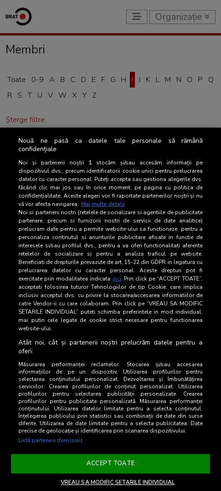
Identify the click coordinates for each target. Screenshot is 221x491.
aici (116, 278)
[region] (110, 309)
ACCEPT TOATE (110, 463)
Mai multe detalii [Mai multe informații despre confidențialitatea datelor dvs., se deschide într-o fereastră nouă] (103, 204)
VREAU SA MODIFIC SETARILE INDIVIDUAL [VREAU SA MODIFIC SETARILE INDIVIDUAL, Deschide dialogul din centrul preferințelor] (117, 482)
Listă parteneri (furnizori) (50, 440)
